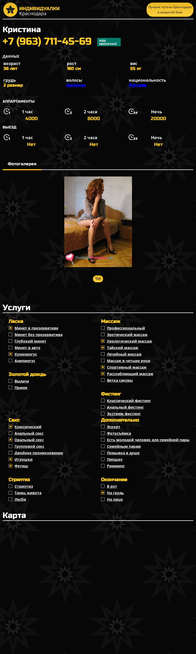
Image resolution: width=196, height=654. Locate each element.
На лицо (115, 499)
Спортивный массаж (127, 367)
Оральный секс (29, 439)
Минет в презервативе (36, 328)
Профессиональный (126, 328)
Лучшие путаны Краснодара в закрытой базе (170, 9)
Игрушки (24, 459)
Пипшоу (115, 459)
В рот (112, 486)
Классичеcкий (28, 426)
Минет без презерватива (38, 334)
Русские (138, 85)
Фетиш (21, 465)
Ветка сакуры (120, 380)
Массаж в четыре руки (128, 360)
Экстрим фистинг (124, 413)
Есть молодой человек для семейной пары (148, 439)
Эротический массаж (127, 334)
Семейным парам (124, 446)
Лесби (20, 499)
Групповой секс (29, 446)
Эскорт (113, 426)
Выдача (22, 381)
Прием (21, 387)
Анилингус (25, 360)
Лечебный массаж (124, 354)
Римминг (116, 465)
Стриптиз (24, 486)
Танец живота (28, 492)
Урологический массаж (129, 341)
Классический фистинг (129, 400)
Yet (98, 278)
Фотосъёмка (119, 433)
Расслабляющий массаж (130, 373)
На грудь (115, 492)
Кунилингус (26, 354)
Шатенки (75, 85)
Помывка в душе (123, 452)
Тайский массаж (122, 347)
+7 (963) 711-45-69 (62, 42)
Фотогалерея (22, 163)
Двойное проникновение (39, 452)
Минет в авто (27, 347)
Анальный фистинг (125, 407)
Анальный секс (29, 433)
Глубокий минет (30, 341)
